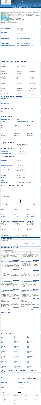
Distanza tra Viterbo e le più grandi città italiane (17, 221)
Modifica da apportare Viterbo (22, 384)
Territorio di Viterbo (8, 156)
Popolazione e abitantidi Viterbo (11, 148)
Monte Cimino (16, 339)
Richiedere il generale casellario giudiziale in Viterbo (25, 45)
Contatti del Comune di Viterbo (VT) (12, 27)
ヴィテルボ (20, 135)
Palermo (15, 224)
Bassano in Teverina (30, 214)
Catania (2, 227)
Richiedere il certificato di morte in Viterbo (23, 40)
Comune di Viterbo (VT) (8, 10)
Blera (15, 214)
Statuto (18, 119)
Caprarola (29, 211)
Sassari (29, 125)
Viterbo (10, 12)
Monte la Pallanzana (4, 336)
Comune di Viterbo (7, 116)
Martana (15, 351)
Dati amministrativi (7, 108)
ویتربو (34, 133)
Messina (2, 229)
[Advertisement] (20, 52)
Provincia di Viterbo (17, 7)
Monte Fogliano (16, 341)
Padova (15, 229)
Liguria (15, 398)
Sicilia (26, 400)
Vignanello (15, 211)
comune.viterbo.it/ (19, 36)
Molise (26, 395)
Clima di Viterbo (6, 238)
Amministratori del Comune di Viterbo (13, 61)
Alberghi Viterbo (7, 312)
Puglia (26, 398)
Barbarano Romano (30, 216)
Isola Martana (3, 351)
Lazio (17, 111)
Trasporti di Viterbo (8, 142)
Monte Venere (29, 341)
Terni (13, 16)
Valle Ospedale (16, 336)
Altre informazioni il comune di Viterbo (14, 234)
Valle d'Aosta (36, 399)
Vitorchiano (20, 15)
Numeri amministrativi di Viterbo (11, 96)
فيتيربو (4, 133)
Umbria (36, 398)
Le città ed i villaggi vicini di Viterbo (13, 185)
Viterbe (5, 135)
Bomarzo (28, 209)
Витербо (18, 133)
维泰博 (31, 138)
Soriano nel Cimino (17, 207)
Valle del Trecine (3, 361)
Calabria (4, 398)
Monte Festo (16, 346)
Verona (15, 227)
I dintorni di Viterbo (7, 333)
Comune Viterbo (23, 7)
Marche (15, 400)
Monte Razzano (29, 336)
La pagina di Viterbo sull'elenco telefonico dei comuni (19, 376)
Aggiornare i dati (4, 23)
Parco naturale (3, 128)
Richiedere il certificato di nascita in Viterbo (23, 38)
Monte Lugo (2, 341)
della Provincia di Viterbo (26, 12)
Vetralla (27, 15)
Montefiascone (3, 211)
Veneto (36, 400)
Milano (15, 222)
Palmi (15, 125)
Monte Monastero (17, 366)
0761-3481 (18, 32)
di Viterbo (26, 1)
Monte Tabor (29, 361)
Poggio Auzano (3, 346)
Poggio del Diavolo (30, 356)
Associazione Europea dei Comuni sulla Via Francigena (25, 121)
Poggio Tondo (16, 356)
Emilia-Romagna (4, 400)
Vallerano (15, 209)
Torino (2, 224)
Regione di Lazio (13, 7)
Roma (2, 222)
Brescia (28, 229)
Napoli (28, 222)
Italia (17, 109)
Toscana (36, 395)
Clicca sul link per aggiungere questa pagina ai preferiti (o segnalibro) (29, 380)
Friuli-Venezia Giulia (15, 395)
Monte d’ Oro (29, 346)
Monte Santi (29, 366)
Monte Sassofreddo (4, 366)
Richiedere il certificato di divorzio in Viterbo (23, 43)
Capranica (2, 216)
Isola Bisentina (16, 361)
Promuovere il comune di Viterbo (23, 382)
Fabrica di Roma (16, 216)
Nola (2, 125)
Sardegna (25, 399)
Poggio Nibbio (3, 339)
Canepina (24, 15)
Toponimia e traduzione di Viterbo (12, 132)
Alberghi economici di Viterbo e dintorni (7, 330)
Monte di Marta (29, 351)
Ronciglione (2, 214)
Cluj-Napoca (3, 127)
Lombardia (15, 399)
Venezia (28, 227)
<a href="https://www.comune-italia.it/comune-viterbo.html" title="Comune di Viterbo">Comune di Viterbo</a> (28, 378)
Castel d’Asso (29, 339)
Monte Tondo (3, 356)
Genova (28, 224)
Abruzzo (4, 395)
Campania (4, 399)
